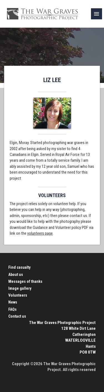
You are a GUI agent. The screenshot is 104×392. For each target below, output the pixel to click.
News (12, 302)
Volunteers (17, 295)
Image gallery (19, 288)
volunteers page (40, 233)
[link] (96, 13)
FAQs (12, 309)
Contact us (17, 316)
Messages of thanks (25, 281)
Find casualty (19, 267)
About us (15, 274)
